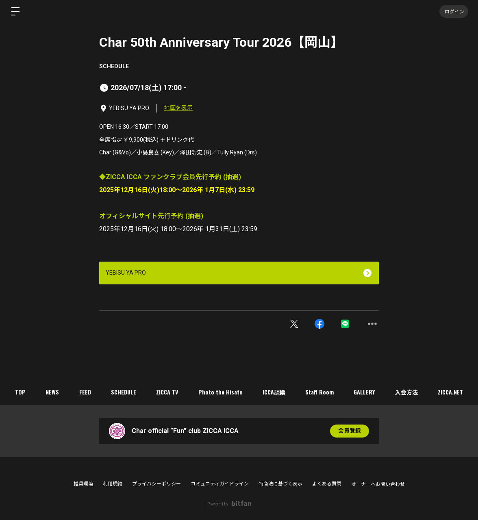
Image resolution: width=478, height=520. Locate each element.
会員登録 (349, 431)
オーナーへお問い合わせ (378, 484)
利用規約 (112, 484)
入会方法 (407, 392)
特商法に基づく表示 (280, 484)
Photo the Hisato (220, 392)
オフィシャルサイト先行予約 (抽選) (151, 216)
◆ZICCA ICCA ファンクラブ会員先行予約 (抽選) (170, 177)
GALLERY (365, 392)
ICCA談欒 (274, 392)
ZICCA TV (167, 392)
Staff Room (320, 392)
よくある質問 (326, 484)
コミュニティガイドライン (220, 484)
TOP (19, 392)
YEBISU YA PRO (126, 272)
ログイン (453, 11)
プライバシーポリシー (156, 484)
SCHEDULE (114, 66)
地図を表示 (178, 107)
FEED (84, 392)
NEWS (51, 392)
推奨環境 (83, 484)
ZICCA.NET (452, 392)
